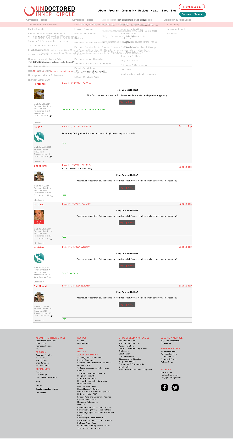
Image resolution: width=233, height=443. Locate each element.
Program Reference (169, 359)
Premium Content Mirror (61, 71)
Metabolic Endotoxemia (87, 402)
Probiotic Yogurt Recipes (88, 423)
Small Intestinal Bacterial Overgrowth (135, 369)
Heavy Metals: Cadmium (88, 389)
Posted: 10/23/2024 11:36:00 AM (76, 83)
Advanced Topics (87, 354)
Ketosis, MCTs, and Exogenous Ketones (94, 397)
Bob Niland (40, 165)
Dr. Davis (39, 204)
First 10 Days (41, 357)
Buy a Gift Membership (171, 340)
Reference (40, 83)
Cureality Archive (168, 356)
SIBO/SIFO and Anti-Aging (88, 428)
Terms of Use (166, 372)
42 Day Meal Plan (168, 351)
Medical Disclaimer (169, 375)
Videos (39, 385)
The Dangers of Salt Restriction (91, 373)
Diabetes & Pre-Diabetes (130, 359)
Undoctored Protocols (134, 337)
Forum (38, 372)
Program (114, 10)
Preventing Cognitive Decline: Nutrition (94, 410)
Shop (165, 10)
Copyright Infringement (171, 377)
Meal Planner (83, 343)
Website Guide (167, 362)
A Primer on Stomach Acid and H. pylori (94, 420)
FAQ (37, 348)
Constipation (124, 354)
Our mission (41, 343)
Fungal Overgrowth (85, 376)
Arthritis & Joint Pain (128, 340)
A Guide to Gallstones (87, 378)
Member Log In (192, 6)
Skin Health (124, 367)
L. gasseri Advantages (87, 399)
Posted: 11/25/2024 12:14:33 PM (76, 126)
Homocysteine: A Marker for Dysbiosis (94, 391)
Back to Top (185, 126)
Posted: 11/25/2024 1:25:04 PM (76, 247)
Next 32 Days (41, 360)
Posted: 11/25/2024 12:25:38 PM (76, 165)
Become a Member (193, 14)
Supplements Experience (47, 389)
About (102, 10)
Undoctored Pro (42, 363)
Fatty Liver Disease (127, 361)
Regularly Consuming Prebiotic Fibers (93, 425)
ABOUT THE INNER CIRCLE (50, 337)
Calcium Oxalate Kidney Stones (133, 348)
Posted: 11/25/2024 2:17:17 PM (76, 285)
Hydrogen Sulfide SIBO (87, 394)
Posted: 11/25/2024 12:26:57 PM (76, 204)
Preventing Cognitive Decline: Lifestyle (94, 407)
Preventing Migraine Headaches (91, 417)
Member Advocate (44, 346)
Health (155, 10)
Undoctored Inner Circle (46, 340)
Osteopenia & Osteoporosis (131, 364)
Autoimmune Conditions (129, 343)
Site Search (41, 392)
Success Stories (43, 365)
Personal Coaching (169, 354)
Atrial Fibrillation (126, 346)
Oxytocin (81, 404)
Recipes (143, 10)
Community (129, 10)
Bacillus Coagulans (85, 360)
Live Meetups (41, 374)
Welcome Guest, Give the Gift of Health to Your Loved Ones (116, 24)
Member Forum (40, 71)
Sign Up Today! (127, 102)
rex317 (38, 127)
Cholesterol (124, 351)
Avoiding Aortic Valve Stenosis (90, 357)
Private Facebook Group (46, 377)
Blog (174, 10)
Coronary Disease (126, 356)
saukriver (39, 247)
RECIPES (82, 337)
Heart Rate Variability (86, 386)
